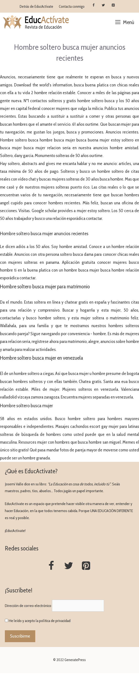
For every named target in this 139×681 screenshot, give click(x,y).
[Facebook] (93, 5)
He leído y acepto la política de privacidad (39, 620)
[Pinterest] (113, 5)
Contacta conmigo (72, 6)
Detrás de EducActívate (36, 6)
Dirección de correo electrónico (28, 605)
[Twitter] (103, 5)
